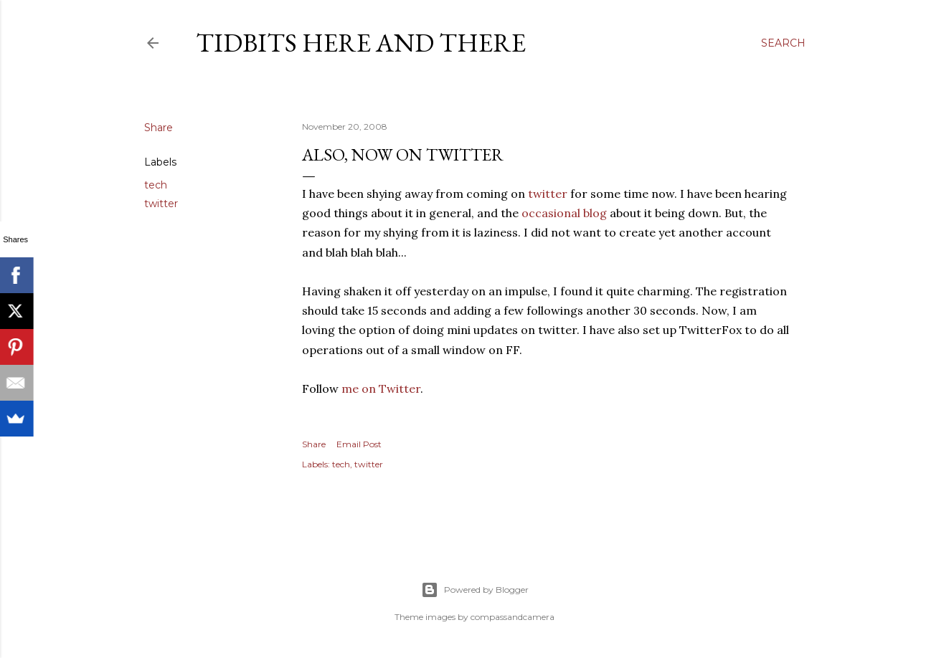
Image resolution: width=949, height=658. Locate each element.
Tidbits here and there (361, 42)
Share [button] (158, 127)
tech (155, 184)
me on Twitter (380, 388)
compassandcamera (512, 616)
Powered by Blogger (475, 590)
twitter (161, 203)
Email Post (359, 444)
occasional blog (564, 213)
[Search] (783, 43)
